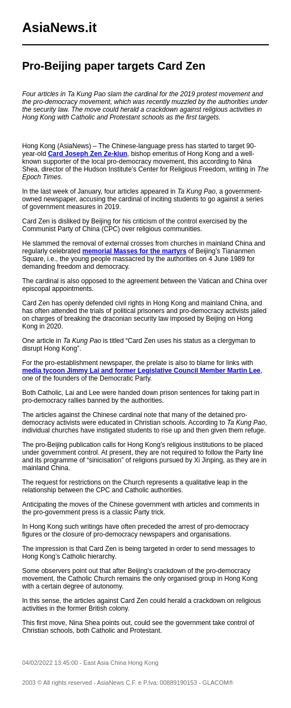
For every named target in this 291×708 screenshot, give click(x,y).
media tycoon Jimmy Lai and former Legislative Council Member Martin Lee (141, 370)
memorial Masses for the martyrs (134, 251)
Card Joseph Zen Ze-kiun (87, 154)
